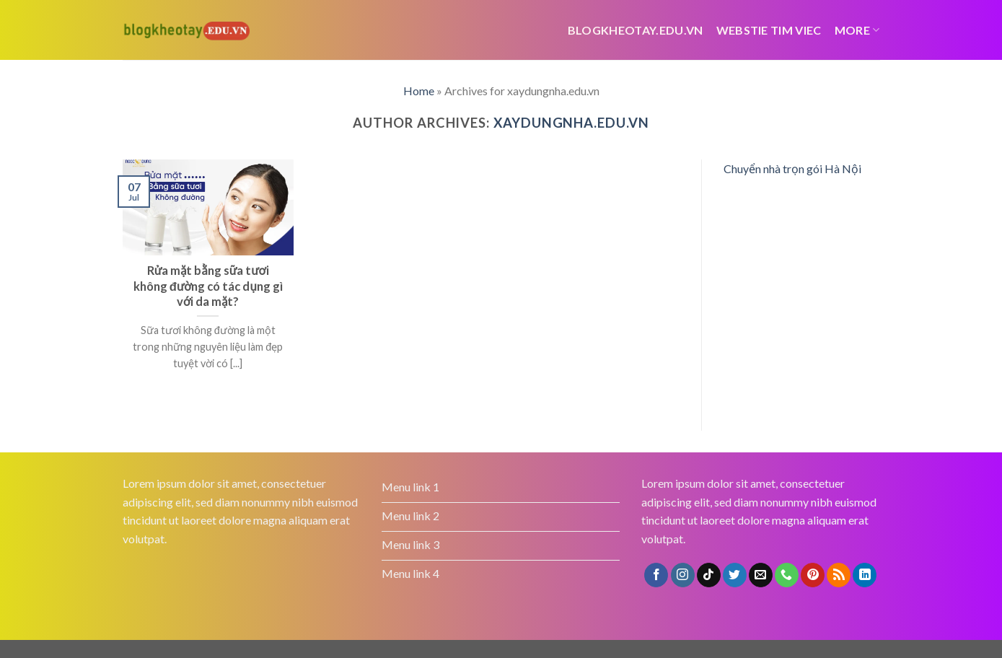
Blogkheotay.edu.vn (635, 30)
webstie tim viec (769, 30)
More (857, 30)
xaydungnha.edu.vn (571, 123)
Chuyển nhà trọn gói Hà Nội (792, 168)
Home (418, 90)
